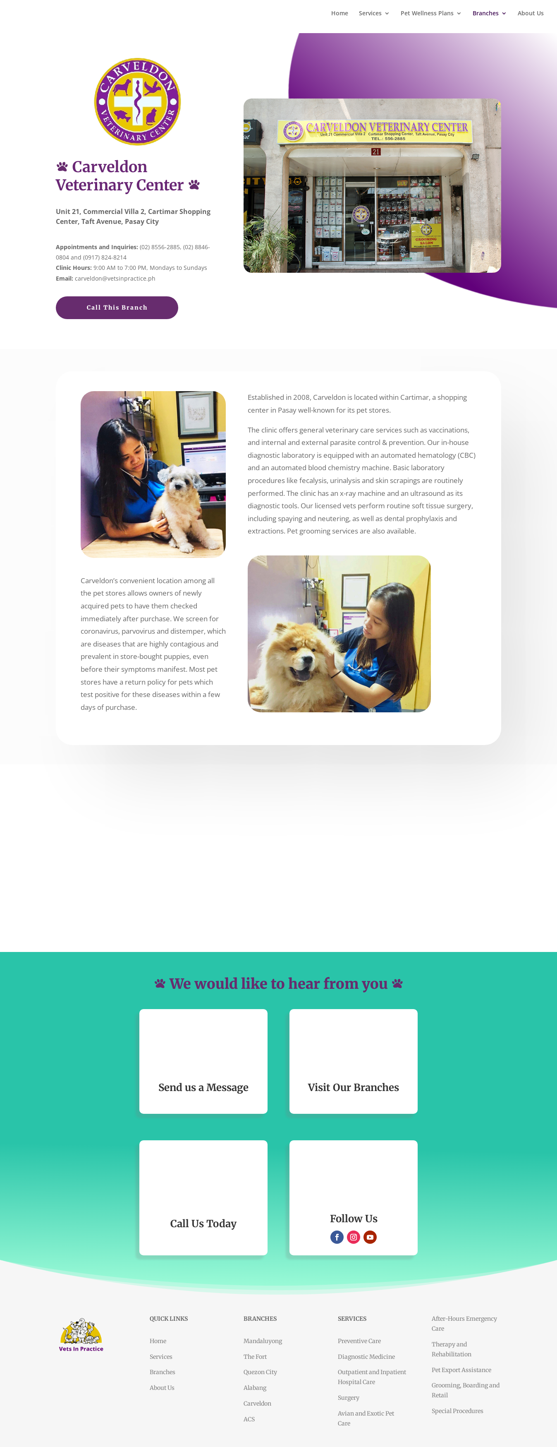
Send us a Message (203, 1087)
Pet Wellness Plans (427, 13)
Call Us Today (203, 1223)
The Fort (255, 1356)
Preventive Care (359, 1341)
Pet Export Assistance (461, 1370)
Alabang (255, 1388)
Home (339, 13)
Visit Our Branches (353, 1087)
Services (370, 13)
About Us (531, 13)
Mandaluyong (263, 1341)
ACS (249, 1419)
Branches (486, 13)
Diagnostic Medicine (366, 1356)
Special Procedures (457, 1411)
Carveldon (257, 1403)
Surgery (348, 1397)
